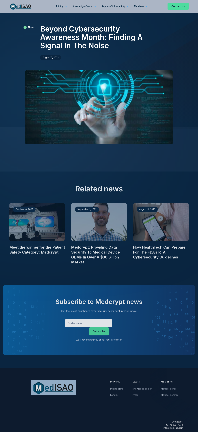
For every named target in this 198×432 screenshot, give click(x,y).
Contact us (178, 6)
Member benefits (169, 395)
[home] (20, 6)
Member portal (168, 389)
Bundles (114, 395)
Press (135, 395)
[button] (61, 6)
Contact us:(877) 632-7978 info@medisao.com (173, 425)
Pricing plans (116, 389)
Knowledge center (142, 389)
